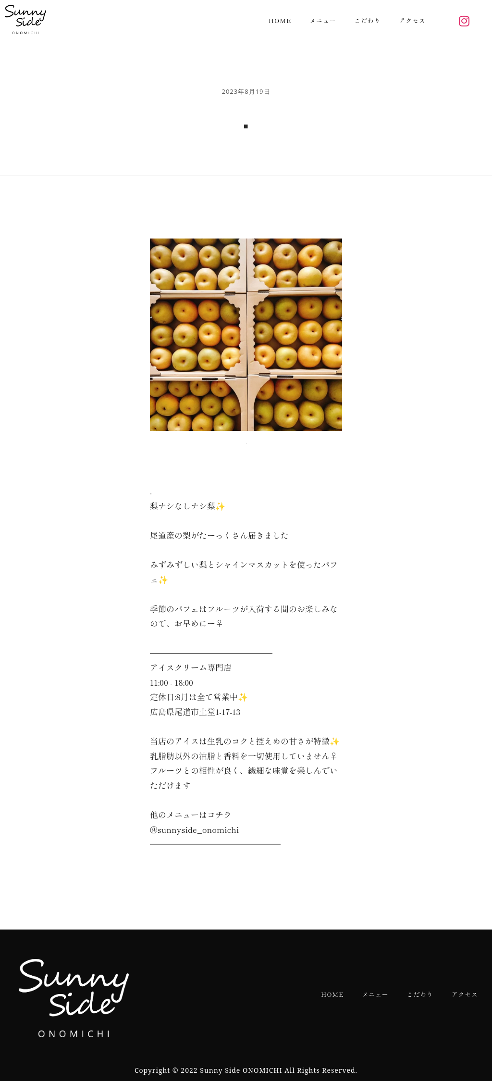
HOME (280, 20)
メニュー (322, 20)
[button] (246, 441)
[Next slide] (327, 334)
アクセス (412, 20)
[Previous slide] (164, 334)
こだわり (367, 20)
